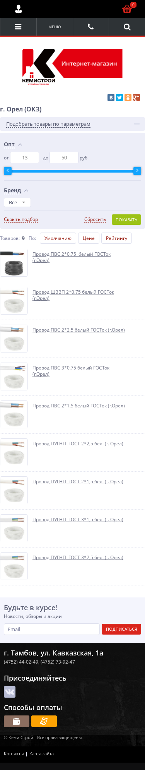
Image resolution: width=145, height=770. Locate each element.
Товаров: (10, 238)
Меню (54, 26)
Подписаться (121, 629)
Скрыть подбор (21, 219)
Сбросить (95, 219)
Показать (126, 219)
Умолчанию (58, 238)
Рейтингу (116, 238)
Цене (89, 238)
